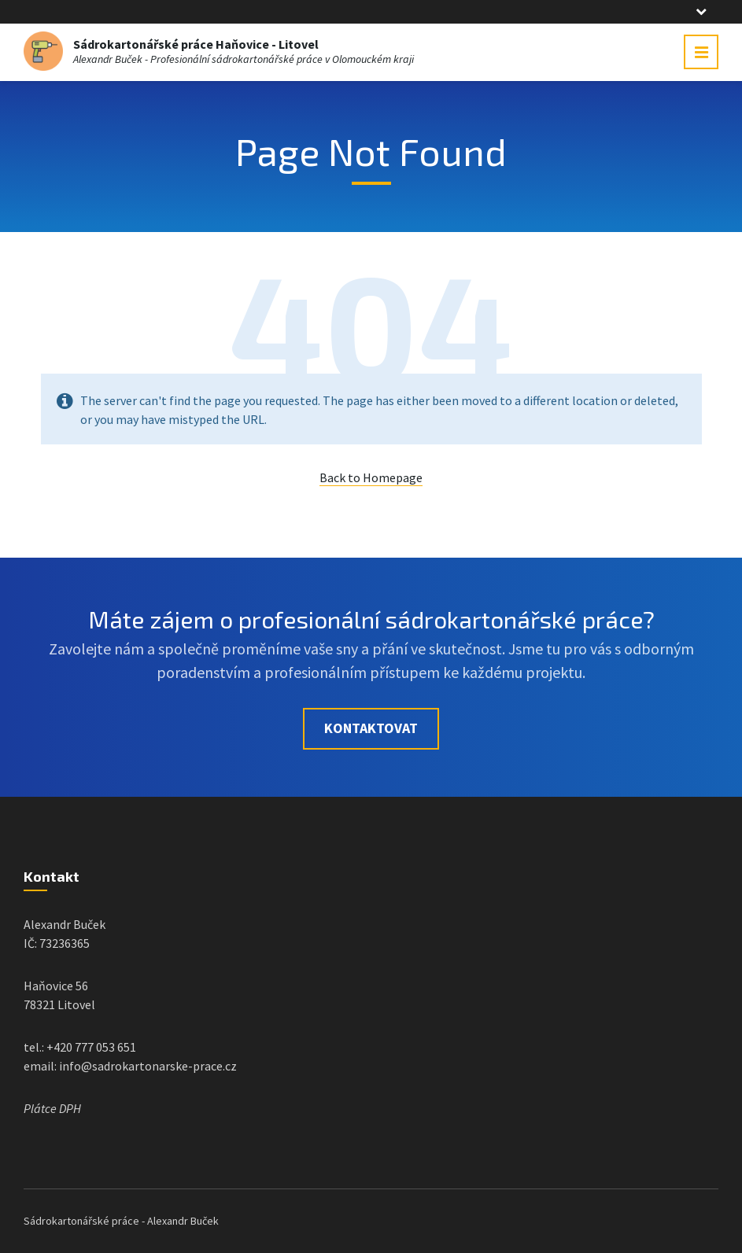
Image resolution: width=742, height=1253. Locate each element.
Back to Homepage (371, 477)
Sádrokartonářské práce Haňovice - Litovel (196, 44)
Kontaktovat (371, 728)
